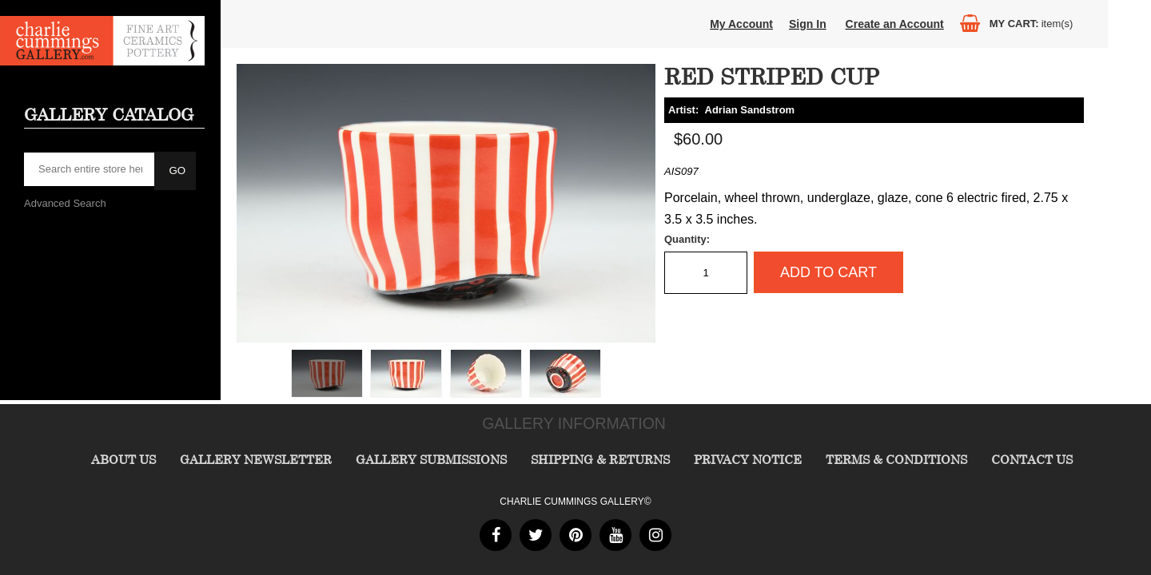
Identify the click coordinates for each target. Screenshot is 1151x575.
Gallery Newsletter (256, 459)
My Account (741, 24)
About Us (123, 459)
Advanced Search (65, 203)
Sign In (807, 24)
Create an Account (895, 24)
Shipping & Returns (600, 459)
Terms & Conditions (896, 459)
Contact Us (1032, 459)
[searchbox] (90, 169)
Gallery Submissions (431, 459)
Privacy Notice (748, 459)
